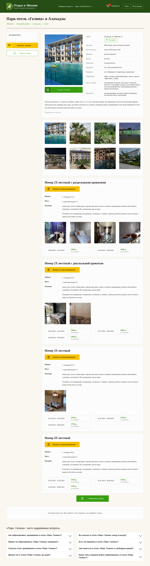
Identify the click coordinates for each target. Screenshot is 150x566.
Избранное (113, 6)
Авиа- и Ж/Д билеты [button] (83, 6)
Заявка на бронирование (61, 189)
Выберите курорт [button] (66, 6)
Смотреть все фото (58, 90)
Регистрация (137, 6)
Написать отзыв (92, 498)
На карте (111, 40)
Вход (127, 6)
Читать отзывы (22, 53)
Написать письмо (19, 45)
